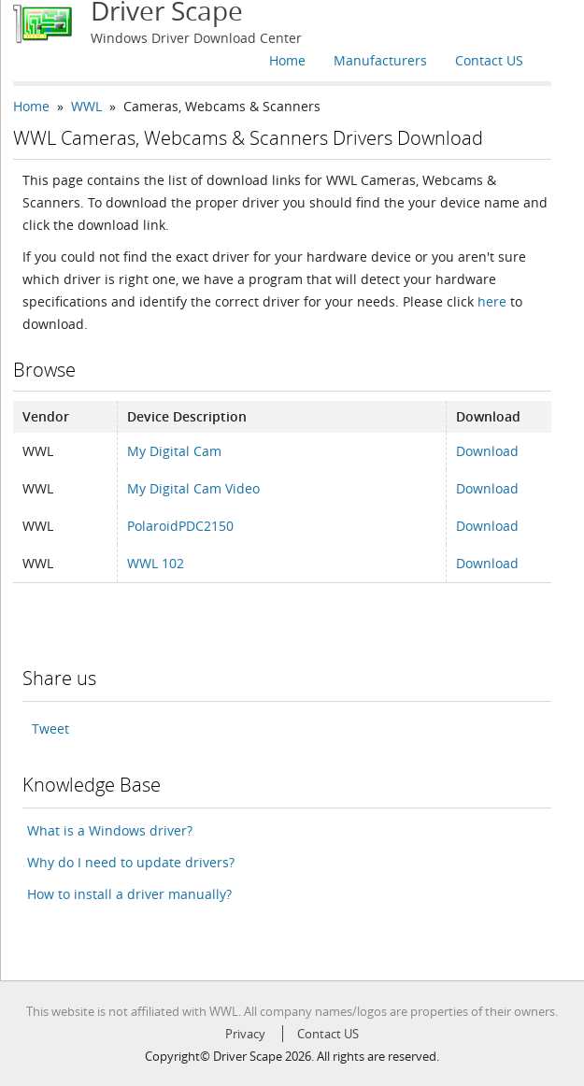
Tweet (50, 728)
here (491, 301)
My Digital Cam (174, 451)
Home (287, 60)
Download (487, 451)
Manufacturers (380, 60)
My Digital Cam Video (193, 488)
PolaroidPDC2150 (180, 526)
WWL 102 (155, 563)
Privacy (245, 1033)
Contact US (489, 60)
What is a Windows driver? (109, 830)
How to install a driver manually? (129, 894)
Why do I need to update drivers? (131, 862)
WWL (86, 106)
